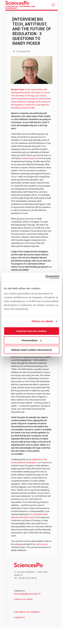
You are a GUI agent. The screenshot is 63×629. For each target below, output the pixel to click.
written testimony (30, 158)
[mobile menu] (53, 5)
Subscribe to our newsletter (26, 612)
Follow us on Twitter (23, 599)
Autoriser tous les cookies (32, 331)
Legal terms (19, 617)
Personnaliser (32, 340)
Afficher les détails (42, 321)
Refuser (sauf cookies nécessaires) (31, 349)
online (39, 544)
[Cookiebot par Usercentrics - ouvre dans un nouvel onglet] (45, 277)
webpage (18, 544)
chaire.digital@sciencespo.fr (27, 594)
